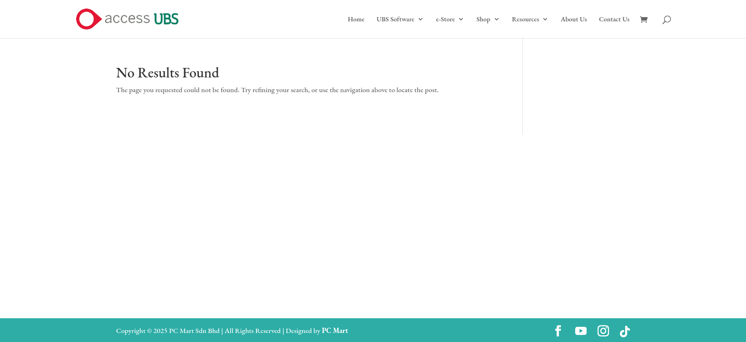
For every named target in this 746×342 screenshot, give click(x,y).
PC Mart (335, 330)
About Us (573, 19)
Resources (525, 19)
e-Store (445, 19)
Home (356, 19)
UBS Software (396, 19)
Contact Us (614, 19)
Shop (484, 19)
